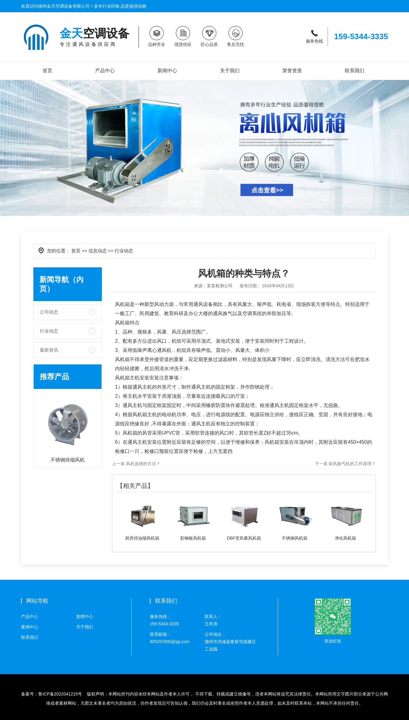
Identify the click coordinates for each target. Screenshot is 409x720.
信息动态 (97, 250)
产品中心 (105, 70)
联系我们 (354, 70)
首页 (47, 70)
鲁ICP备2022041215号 (60, 694)
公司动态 (49, 312)
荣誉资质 (292, 70)
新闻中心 (167, 70)
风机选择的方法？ (142, 463)
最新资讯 (49, 349)
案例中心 (29, 626)
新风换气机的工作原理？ (352, 463)
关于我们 (230, 70)
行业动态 (49, 331)
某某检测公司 (219, 285)
